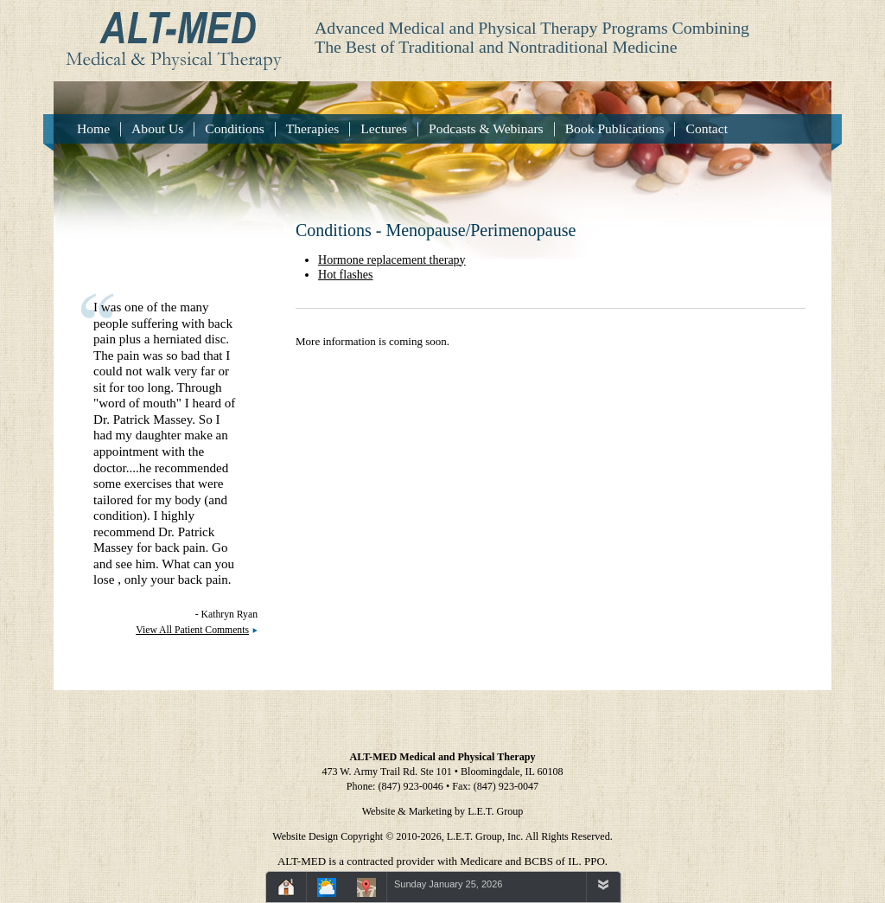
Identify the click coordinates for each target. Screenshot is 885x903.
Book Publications (615, 128)
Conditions (234, 128)
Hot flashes (345, 274)
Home (93, 128)
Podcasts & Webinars (486, 128)
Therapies (312, 128)
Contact (706, 128)
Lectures (383, 128)
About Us (157, 128)
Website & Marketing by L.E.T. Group (443, 811)
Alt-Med (168, 35)
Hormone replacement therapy (392, 259)
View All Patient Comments (192, 630)
